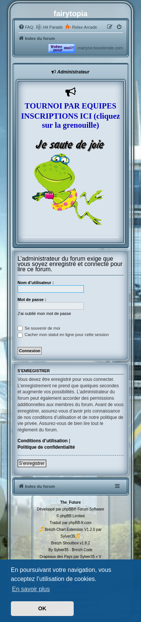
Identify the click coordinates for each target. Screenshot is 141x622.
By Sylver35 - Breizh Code (70, 550)
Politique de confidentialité (46, 447)
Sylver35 (68, 536)
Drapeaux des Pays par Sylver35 (67, 557)
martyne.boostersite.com (100, 48)
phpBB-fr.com (80, 523)
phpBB (68, 509)
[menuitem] (25, 27)
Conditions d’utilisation (43, 440)
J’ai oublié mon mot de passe (44, 313)
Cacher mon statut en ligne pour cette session (63, 334)
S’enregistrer (32, 463)
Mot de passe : (32, 299)
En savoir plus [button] (31, 589)
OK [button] (42, 608)
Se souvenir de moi (39, 328)
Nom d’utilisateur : (36, 282)
